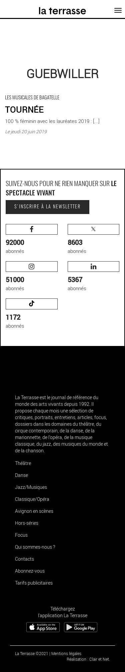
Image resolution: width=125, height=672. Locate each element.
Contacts (24, 559)
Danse (21, 475)
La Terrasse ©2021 (31, 653)
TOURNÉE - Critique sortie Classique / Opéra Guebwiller (53, 92)
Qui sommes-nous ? (35, 547)
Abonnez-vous (30, 571)
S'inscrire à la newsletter (47, 207)
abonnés (32, 239)
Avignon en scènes (34, 511)
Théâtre (23, 463)
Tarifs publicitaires (34, 583)
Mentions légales (66, 653)
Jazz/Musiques (31, 487)
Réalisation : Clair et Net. (88, 659)
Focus (21, 535)
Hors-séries (26, 523)
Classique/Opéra (32, 499)
